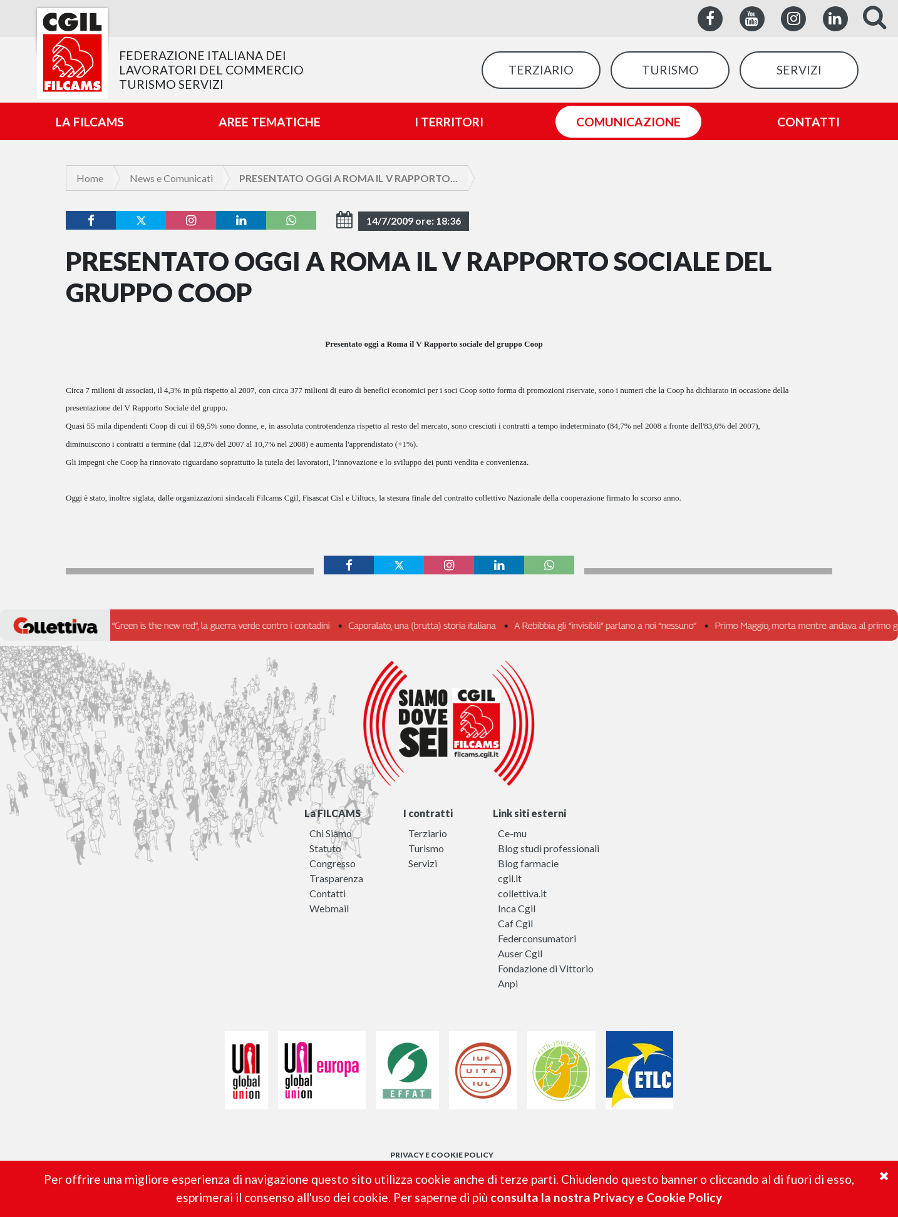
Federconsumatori (537, 938)
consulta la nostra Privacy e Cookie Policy (606, 1197)
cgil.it (510, 878)
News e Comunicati (171, 178)
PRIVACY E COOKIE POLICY (441, 1154)
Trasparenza (336, 878)
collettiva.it (522, 893)
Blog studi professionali (548, 848)
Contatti (327, 893)
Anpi (508, 983)
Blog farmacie (528, 863)
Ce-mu (512, 833)
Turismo (426, 848)
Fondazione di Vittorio (546, 968)
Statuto (325, 848)
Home (89, 178)
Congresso (332, 863)
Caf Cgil (515, 923)
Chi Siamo (330, 833)
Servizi (422, 863)
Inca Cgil (516, 908)
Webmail (329, 908)
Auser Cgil (520, 953)
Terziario (427, 833)
